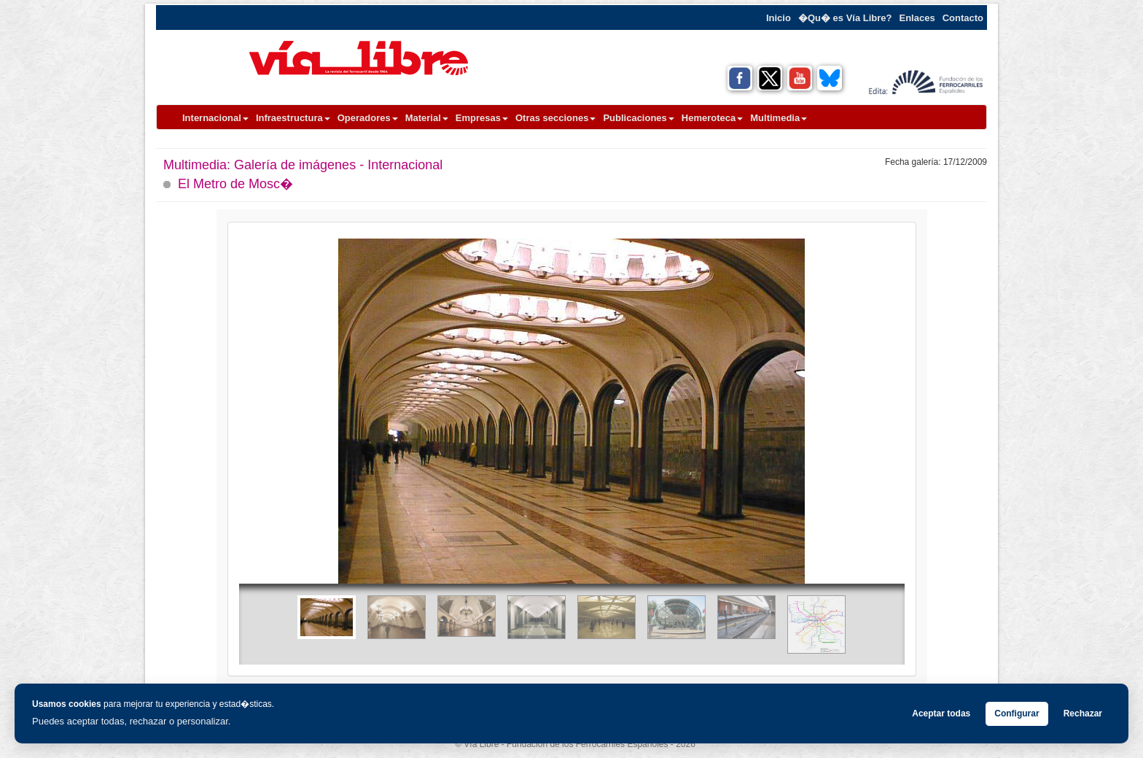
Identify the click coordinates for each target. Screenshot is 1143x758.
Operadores (368, 117)
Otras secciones (555, 117)
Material (426, 117)
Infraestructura (293, 117)
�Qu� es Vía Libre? (845, 17)
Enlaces (917, 17)
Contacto (963, 17)
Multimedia (778, 117)
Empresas (482, 117)
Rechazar (1083, 713)
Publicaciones (638, 117)
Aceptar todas (941, 713)
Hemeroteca (712, 117)
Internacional (215, 117)
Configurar (1016, 713)
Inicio (778, 17)
